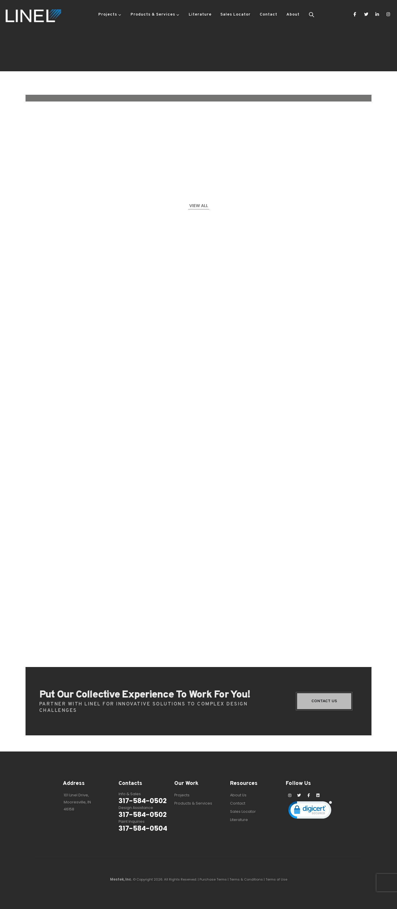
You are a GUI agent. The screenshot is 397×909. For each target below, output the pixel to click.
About (293, 14)
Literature (200, 14)
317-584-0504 (143, 828)
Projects (107, 14)
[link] (310, 811)
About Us (238, 795)
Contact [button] (268, 14)
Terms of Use (276, 879)
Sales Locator (235, 14)
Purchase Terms (213, 879)
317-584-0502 (143, 800)
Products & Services (153, 14)
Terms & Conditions (246, 879)
